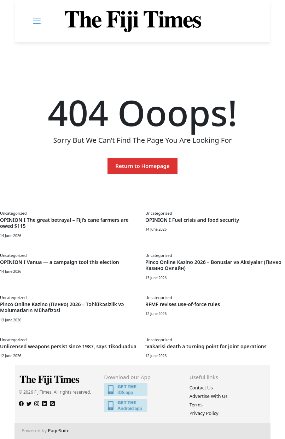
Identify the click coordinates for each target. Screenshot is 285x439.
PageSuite (59, 430)
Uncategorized (13, 213)
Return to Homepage (142, 165)
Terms (196, 404)
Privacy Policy (204, 413)
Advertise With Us (209, 396)
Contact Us (201, 387)
